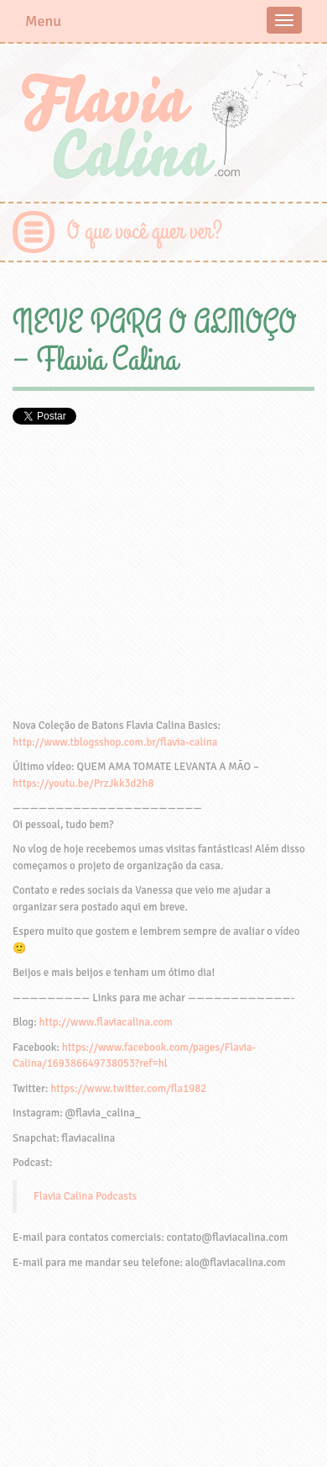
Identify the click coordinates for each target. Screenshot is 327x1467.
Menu (43, 21)
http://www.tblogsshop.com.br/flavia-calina (115, 742)
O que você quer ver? (144, 231)
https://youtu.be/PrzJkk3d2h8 (83, 783)
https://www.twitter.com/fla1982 (128, 1088)
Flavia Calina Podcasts (85, 1196)
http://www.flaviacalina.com (106, 1022)
